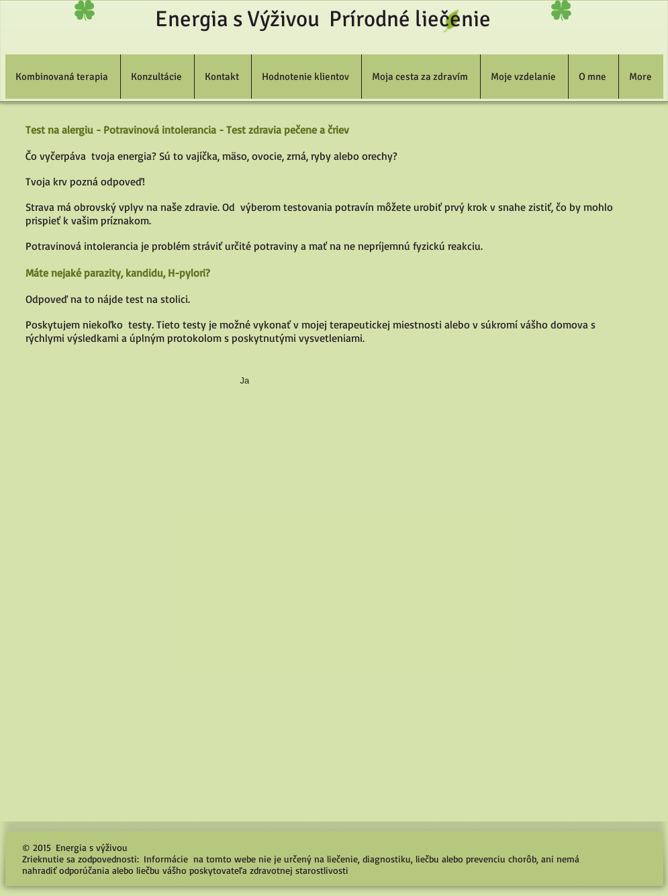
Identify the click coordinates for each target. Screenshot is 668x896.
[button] (62, 76)
